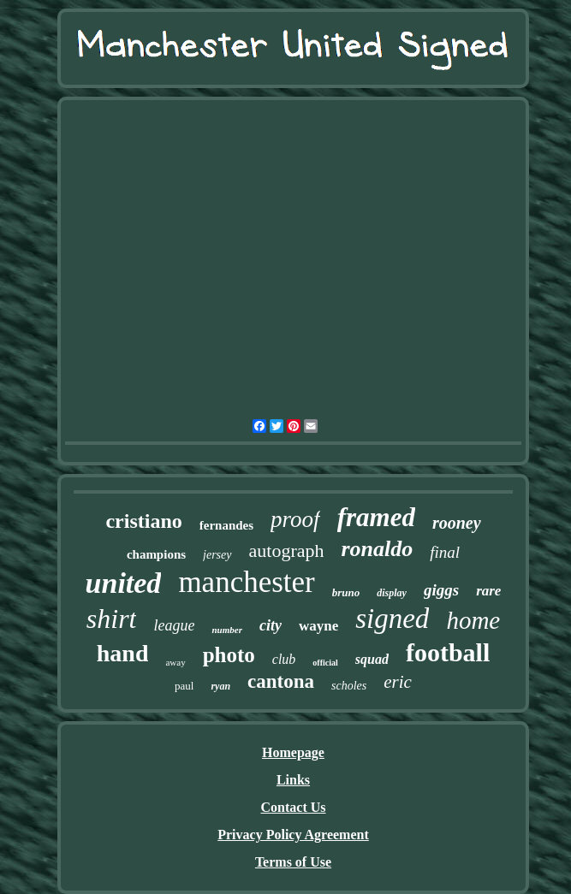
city (270, 625)
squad (372, 659)
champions (156, 554)
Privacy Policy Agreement (293, 834)
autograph (286, 550)
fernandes (226, 525)
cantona (280, 681)
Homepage (293, 752)
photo (229, 654)
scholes (348, 685)
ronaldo (377, 548)
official (324, 662)
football (448, 652)
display (392, 593)
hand (123, 653)
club (284, 659)
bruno (346, 592)
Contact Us (293, 807)
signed (392, 618)
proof (295, 519)
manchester (246, 582)
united (124, 583)
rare (488, 591)
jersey (217, 554)
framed (376, 517)
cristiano (143, 521)
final (445, 552)
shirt (111, 618)
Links (293, 780)
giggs (441, 590)
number (226, 630)
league (173, 625)
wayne (318, 626)
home (473, 620)
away (175, 662)
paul (184, 685)
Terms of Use (293, 862)
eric (398, 682)
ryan (220, 686)
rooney (456, 522)
